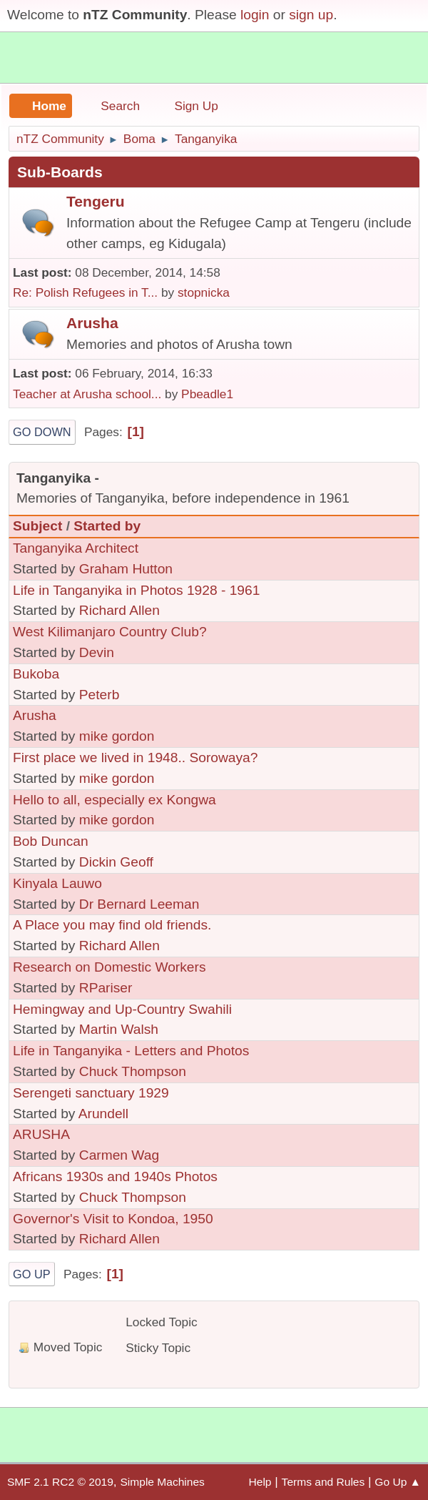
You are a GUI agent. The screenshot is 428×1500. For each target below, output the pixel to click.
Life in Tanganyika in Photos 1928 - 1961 (136, 590)
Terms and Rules (323, 1482)
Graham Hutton (126, 568)
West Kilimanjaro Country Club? (110, 631)
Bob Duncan (50, 841)
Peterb (99, 694)
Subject (37, 525)
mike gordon (117, 736)
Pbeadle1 (207, 394)
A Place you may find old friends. (112, 924)
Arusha (92, 323)
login (255, 14)
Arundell (103, 1113)
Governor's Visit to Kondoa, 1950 (113, 1218)
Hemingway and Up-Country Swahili (122, 1009)
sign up (311, 14)
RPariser (106, 987)
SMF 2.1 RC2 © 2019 (60, 1482)
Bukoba (36, 673)
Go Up (32, 1274)
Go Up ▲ (397, 1482)
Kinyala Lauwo (57, 883)
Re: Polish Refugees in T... (85, 292)
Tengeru (95, 201)
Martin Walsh (118, 1029)
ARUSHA (41, 1134)
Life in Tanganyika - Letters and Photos (131, 1050)
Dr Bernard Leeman (139, 904)
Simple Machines (162, 1482)
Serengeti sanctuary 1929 (91, 1092)
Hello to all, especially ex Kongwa (114, 799)
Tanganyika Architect (75, 548)
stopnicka (204, 292)
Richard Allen (119, 610)
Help (260, 1482)
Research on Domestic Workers (109, 966)
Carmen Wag (119, 1155)
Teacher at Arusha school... (87, 394)
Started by (107, 525)
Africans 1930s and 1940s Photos (115, 1176)
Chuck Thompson (132, 1071)
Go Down (42, 431)
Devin (96, 652)
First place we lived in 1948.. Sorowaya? (135, 757)
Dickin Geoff (116, 861)
